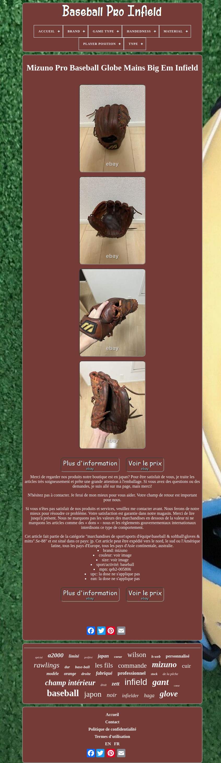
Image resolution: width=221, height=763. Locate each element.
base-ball (82, 667)
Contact (112, 722)
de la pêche (170, 674)
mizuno (164, 664)
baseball (63, 693)
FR (116, 744)
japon (93, 694)
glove (169, 693)
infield (136, 682)
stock (154, 674)
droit (104, 685)
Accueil (112, 714)
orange (70, 673)
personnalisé (178, 656)
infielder (130, 695)
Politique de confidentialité (112, 729)
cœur (177, 685)
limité (74, 656)
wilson (136, 655)
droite (86, 674)
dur (67, 667)
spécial (39, 657)
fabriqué (104, 673)
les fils (104, 665)
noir (112, 695)
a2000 (55, 655)
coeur (118, 657)
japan (103, 656)
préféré (88, 657)
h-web (156, 657)
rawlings (46, 665)
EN (108, 744)
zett (115, 684)
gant (160, 682)
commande (132, 665)
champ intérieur (70, 682)
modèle (52, 673)
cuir (186, 666)
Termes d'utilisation (112, 736)
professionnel (132, 673)
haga (149, 695)
